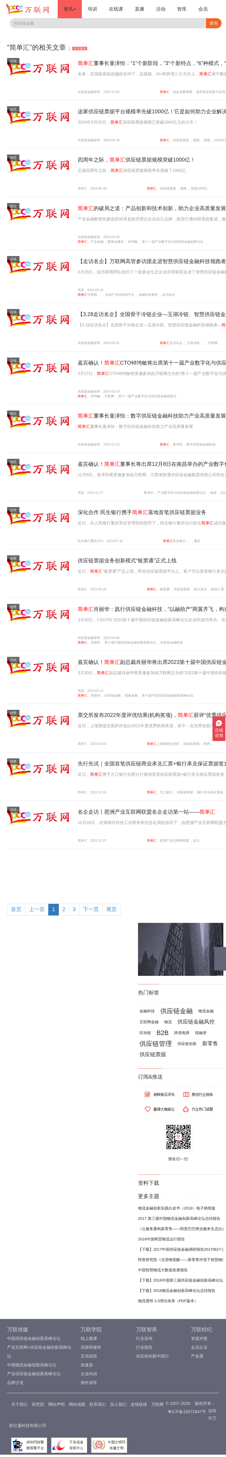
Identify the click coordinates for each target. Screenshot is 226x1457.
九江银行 (166, 792)
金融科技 (147, 1011)
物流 (168, 1022)
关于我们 (19, 1404)
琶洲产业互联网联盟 (174, 840)
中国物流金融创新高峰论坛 (31, 1365)
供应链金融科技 (171, 642)
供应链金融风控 (196, 1022)
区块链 (145, 1033)
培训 (92, 9)
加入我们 (118, 1404)
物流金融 (206, 1011)
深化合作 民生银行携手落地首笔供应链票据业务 (142, 512)
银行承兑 (200, 589)
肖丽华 (95, 642)
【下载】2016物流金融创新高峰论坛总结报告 (176, 1290)
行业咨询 (144, 1338)
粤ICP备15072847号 (187, 1411)
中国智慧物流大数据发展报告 (163, 1270)
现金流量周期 (182, 92)
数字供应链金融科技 (201, 444)
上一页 (37, 909)
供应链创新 (187, 1043)
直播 (139, 9)
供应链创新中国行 (152, 1356)
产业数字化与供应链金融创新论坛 (181, 492)
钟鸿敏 (133, 241)
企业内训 (89, 1373)
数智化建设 (116, 241)
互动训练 (89, 1356)
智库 (182, 9)
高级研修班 (91, 1347)
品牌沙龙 (15, 1382)
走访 (196, 840)
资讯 (70, 9)
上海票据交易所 (168, 743)
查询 (214, 23)
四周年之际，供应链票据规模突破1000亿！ (136, 160)
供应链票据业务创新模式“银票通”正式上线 (127, 561)
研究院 (38, 1404)
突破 (207, 140)
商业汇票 (217, 589)
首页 (16, 909)
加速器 (87, 1365)
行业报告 (144, 1347)
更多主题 (148, 1196)
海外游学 (89, 1382)
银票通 (165, 589)
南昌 (213, 492)
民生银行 (179, 541)
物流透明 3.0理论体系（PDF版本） (168, 1301)
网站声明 (56, 1404)
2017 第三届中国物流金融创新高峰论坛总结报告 (179, 1218)
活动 (160, 9)
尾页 (111, 909)
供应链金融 (112, 695)
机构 (207, 743)
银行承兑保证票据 (210, 792)
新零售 (210, 1043)
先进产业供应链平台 (119, 294)
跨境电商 (182, 1033)
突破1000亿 (199, 188)
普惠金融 (131, 695)
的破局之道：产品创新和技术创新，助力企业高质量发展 (152, 208)
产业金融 (97, 241)
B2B (163, 1032)
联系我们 (97, 1404)
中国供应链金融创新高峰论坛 (34, 1338)
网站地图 (77, 1404)
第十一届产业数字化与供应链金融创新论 (147, 396)
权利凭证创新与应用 (210, 92)
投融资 (201, 1033)
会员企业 (199, 1347)
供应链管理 (155, 1043)
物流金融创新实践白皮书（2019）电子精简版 (176, 1208)
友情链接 (139, 1404)
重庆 (197, 541)
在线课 (116, 9)
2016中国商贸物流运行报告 (161, 1239)
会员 (203, 9)
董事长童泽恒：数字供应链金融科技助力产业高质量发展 (152, 416)
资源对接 (199, 1338)
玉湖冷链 (193, 343)
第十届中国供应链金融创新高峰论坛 (130, 642)
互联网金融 (149, 1022)
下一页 (91, 909)
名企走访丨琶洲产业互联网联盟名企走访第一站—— (146, 812)
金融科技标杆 (148, 294)
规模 (196, 140)
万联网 (92, 294)
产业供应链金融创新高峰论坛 (34, 1373)
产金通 (197, 1356)
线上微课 (89, 1338)
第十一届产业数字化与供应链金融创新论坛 (172, 241)
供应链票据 (181, 140)
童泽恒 (177, 444)
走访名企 (168, 294)
